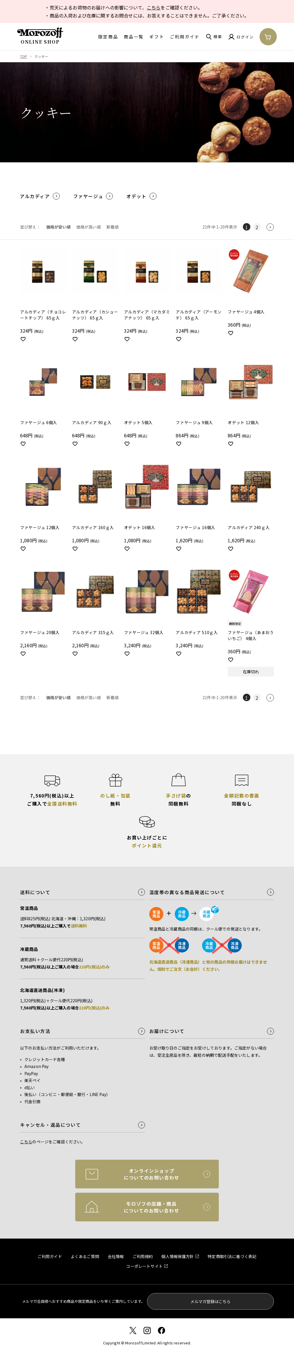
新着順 (113, 227)
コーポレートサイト (144, 1266)
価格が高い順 (88, 227)
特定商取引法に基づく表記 (232, 1256)
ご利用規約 (143, 1256)
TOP (23, 56)
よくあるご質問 (85, 1256)
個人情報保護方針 (177, 1256)
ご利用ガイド (185, 37)
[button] (270, 227)
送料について (35, 892)
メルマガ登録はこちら (210, 1301)
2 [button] (257, 227)
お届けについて (167, 1031)
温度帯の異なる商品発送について (187, 892)
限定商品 (108, 37)
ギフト (156, 37)
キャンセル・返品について (50, 1125)
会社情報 (116, 1256)
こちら (153, 7)
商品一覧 (134, 37)
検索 (218, 36)
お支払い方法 (35, 1031)
